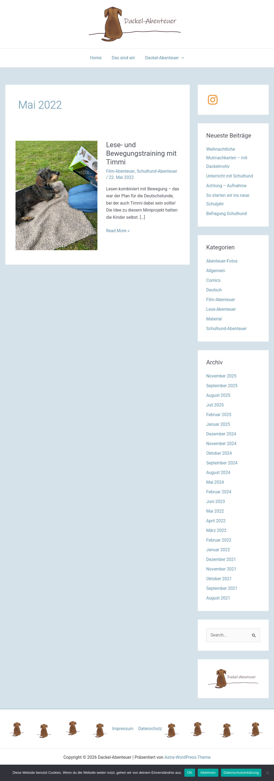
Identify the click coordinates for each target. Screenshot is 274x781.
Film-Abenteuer (120, 171)
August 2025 (218, 395)
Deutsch (214, 290)
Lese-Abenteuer (221, 309)
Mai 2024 (215, 482)
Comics (213, 280)
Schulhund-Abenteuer (157, 171)
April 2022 (216, 520)
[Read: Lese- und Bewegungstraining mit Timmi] (56, 195)
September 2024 (222, 462)
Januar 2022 (218, 549)
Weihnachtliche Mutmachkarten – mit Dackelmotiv (227, 158)
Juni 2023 (215, 501)
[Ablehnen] (267, 772)
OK (189, 773)
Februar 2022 (218, 540)
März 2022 (216, 530)
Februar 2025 (218, 414)
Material (214, 318)
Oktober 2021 (219, 578)
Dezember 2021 (221, 559)
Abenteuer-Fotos (222, 261)
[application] (179, 58)
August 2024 (218, 472)
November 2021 (221, 569)
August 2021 (218, 598)
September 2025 (222, 385)
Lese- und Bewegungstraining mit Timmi (141, 153)
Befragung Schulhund (226, 213)
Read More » (118, 230)
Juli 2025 (215, 405)
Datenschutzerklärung (241, 773)
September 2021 (222, 588)
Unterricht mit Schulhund (229, 176)
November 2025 (221, 376)
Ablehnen (208, 773)
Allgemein (215, 270)
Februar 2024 (218, 491)
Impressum (123, 728)
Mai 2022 (215, 511)
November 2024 (221, 443)
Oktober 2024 (219, 453)
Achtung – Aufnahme (226, 185)
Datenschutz (150, 728)
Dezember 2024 (221, 433)
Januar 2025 (218, 424)
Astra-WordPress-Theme (187, 757)
